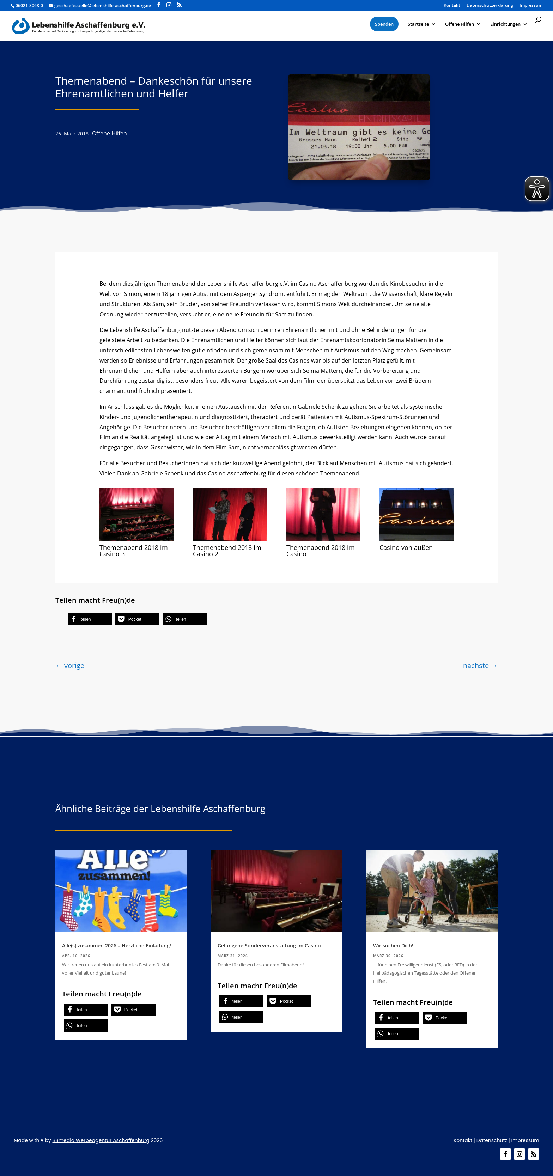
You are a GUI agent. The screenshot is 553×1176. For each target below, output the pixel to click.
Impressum (525, 1140)
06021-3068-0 (29, 5)
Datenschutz (491, 1140)
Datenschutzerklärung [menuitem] (490, 5)
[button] (90, 619)
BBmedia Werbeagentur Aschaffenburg (100, 1140)
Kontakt (463, 1140)
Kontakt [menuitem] (452, 5)
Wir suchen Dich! (393, 945)
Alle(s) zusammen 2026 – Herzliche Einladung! (116, 945)
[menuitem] (384, 24)
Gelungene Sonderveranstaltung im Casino (269, 945)
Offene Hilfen (109, 133)
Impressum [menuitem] (530, 5)
